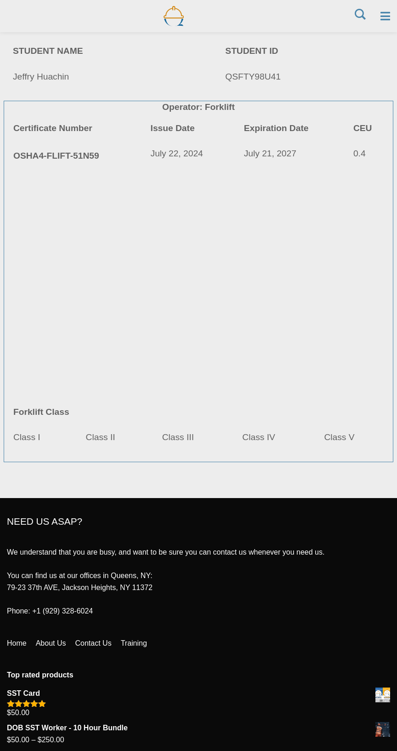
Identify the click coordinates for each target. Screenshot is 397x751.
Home (17, 643)
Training (134, 643)
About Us (51, 643)
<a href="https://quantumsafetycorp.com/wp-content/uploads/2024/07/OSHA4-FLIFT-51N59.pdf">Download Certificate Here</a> (198, 287)
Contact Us (93, 643)
